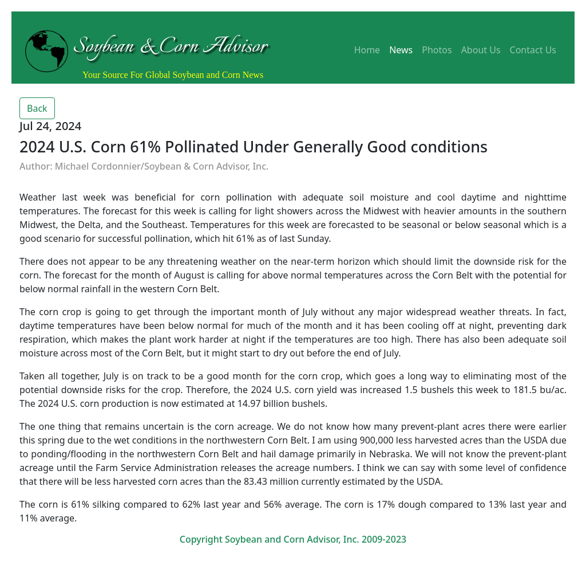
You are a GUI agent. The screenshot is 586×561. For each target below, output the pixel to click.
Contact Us (533, 50)
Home (367, 50)
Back (37, 108)
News (401, 50)
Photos (437, 50)
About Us (481, 50)
